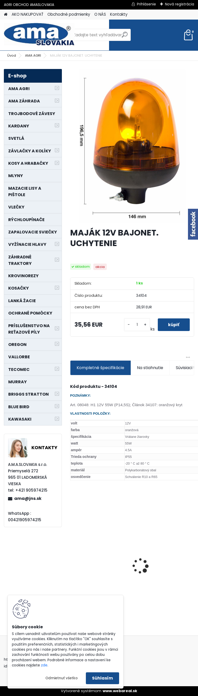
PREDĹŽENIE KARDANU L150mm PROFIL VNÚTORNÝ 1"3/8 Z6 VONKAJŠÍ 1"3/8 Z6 (164, 552)
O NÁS (100, 14)
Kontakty (119, 14)
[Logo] (39, 35)
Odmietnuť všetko (61, 678)
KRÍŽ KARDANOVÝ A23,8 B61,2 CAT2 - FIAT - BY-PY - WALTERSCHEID (100, 534)
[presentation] (73, 557)
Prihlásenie (146, 4)
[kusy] (137, 324)
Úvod (11, 55)
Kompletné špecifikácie (100, 368)
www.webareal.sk (120, 690)
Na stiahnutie (150, 368)
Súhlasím (102, 678)
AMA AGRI (33, 55)
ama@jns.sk (28, 498)
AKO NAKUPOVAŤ (27, 14)
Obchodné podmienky (68, 14)
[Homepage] (5, 15)
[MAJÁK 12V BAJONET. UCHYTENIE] (132, 146)
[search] (125, 37)
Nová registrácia (179, 4)
